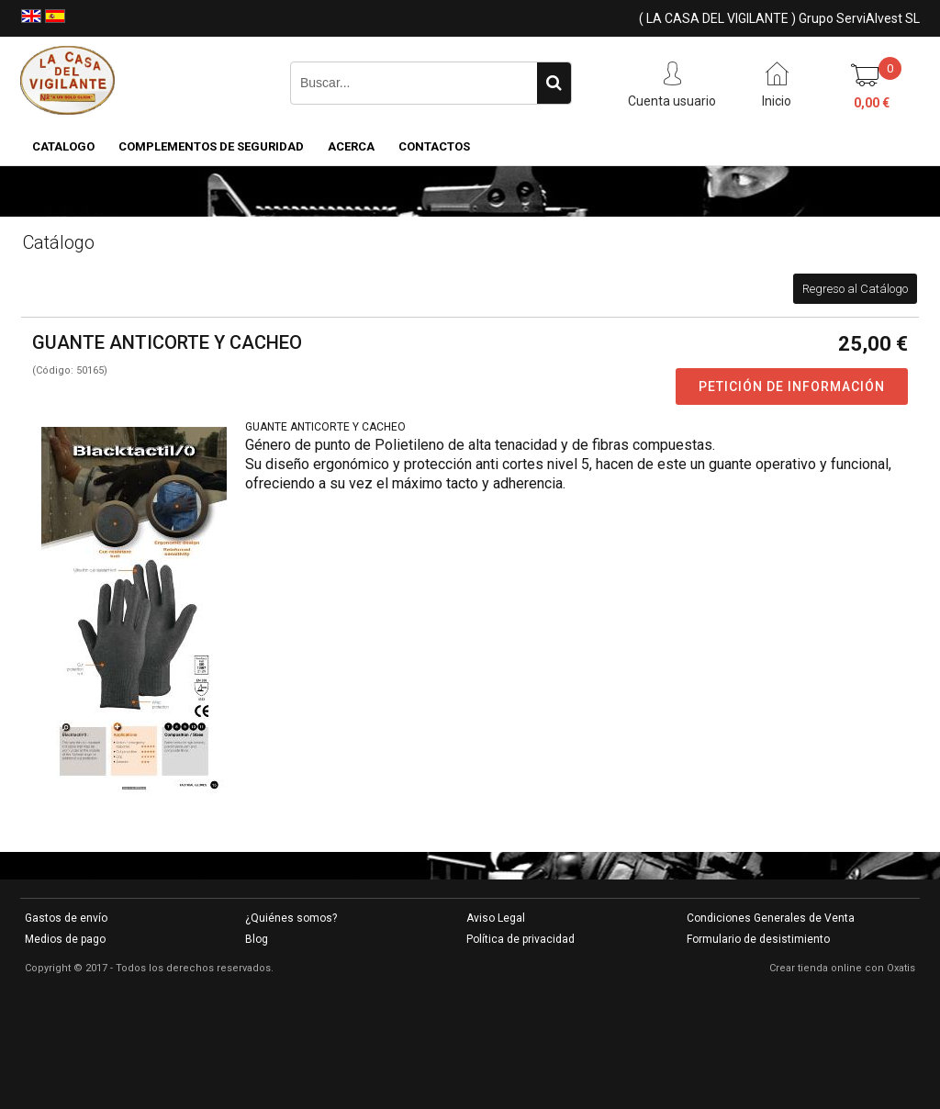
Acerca (351, 146)
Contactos (434, 146)
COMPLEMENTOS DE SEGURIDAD (211, 146)
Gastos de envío (66, 918)
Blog (256, 939)
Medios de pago (65, 939)
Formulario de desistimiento (758, 939)
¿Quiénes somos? (291, 918)
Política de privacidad (520, 939)
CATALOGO (63, 146)
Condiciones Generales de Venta (771, 918)
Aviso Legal (495, 918)
